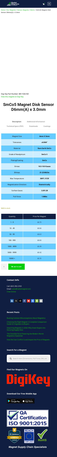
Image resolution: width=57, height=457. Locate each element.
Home (3, 10)
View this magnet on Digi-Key (12, 79)
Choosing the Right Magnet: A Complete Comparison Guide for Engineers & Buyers (27, 305)
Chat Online (11, 274)
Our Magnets (11, 10)
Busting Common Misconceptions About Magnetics (26, 301)
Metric (32, 10)
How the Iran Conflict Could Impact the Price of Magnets (28, 322)
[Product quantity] (4, 249)
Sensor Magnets (23, 10)
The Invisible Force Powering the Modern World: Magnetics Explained (25, 317)
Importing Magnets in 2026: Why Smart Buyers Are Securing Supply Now (26, 311)
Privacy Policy (31, 444)
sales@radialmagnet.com (21, 271)
